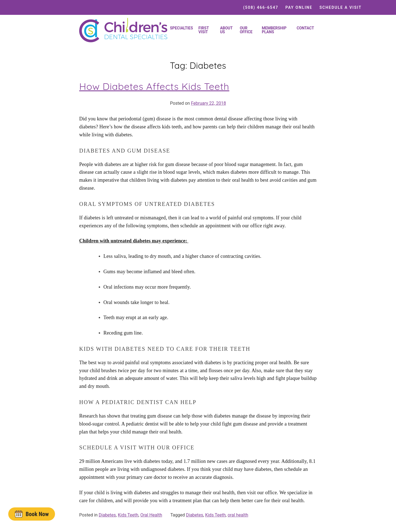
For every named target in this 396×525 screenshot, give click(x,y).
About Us (226, 30)
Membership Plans (274, 30)
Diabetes (107, 515)
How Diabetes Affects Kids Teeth (154, 86)
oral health (238, 515)
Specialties (181, 28)
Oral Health (151, 515)
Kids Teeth (128, 515)
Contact (305, 28)
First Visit (204, 30)
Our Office (246, 30)
